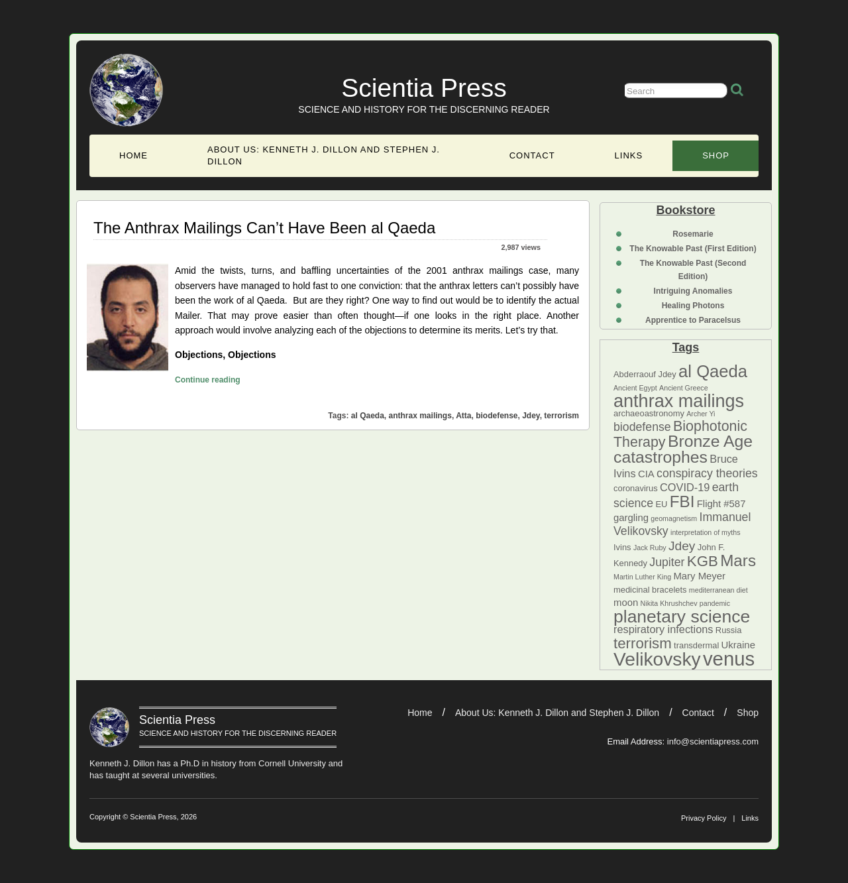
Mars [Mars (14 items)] (738, 560)
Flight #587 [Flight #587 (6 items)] (721, 504)
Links (629, 155)
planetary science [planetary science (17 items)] (681, 616)
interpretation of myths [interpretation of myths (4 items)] (705, 532)
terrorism (561, 415)
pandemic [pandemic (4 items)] (715, 603)
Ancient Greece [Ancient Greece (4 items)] (683, 388)
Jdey (530, 415)
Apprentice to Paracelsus (693, 320)
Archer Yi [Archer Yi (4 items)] (700, 414)
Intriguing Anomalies (693, 291)
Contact (532, 155)
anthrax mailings (420, 415)
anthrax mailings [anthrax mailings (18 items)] (678, 400)
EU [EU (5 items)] (661, 504)
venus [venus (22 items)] (729, 659)
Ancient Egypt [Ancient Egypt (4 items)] (635, 388)
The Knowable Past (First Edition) (692, 248)
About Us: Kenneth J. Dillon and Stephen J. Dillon (323, 155)
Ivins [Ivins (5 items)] (622, 547)
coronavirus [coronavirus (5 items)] (635, 488)
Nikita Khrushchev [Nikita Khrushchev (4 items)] (669, 603)
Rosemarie (692, 234)
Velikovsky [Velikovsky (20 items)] (657, 659)
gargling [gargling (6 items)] (631, 517)
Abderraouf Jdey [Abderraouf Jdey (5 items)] (644, 374)
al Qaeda (367, 415)
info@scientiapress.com (713, 741)
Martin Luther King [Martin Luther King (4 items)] (642, 577)
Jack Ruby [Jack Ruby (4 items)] (649, 548)
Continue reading (207, 378)
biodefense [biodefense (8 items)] (642, 427)
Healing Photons (693, 305)
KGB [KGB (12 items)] (702, 561)
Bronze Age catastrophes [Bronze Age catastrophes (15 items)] (683, 449)
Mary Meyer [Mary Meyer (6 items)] (699, 576)
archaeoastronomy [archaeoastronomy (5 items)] (648, 413)
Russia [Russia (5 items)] (728, 630)
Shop (715, 155)
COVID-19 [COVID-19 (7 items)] (685, 487)
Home (133, 155)
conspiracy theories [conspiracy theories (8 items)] (707, 473)
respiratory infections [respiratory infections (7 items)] (663, 629)
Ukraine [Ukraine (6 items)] (738, 645)
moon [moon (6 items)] (625, 602)
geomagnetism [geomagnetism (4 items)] (674, 518)
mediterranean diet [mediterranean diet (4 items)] (718, 590)
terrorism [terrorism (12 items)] (642, 643)
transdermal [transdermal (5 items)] (696, 645)
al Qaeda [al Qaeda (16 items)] (712, 371)
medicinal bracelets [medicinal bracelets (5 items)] (649, 590)
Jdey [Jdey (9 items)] (681, 546)
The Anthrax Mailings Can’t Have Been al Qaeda (264, 228)
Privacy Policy (703, 818)
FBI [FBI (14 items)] (682, 501)
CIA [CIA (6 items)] (646, 474)
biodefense (496, 415)
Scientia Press (423, 88)
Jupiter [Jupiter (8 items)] (666, 562)
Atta (463, 415)
